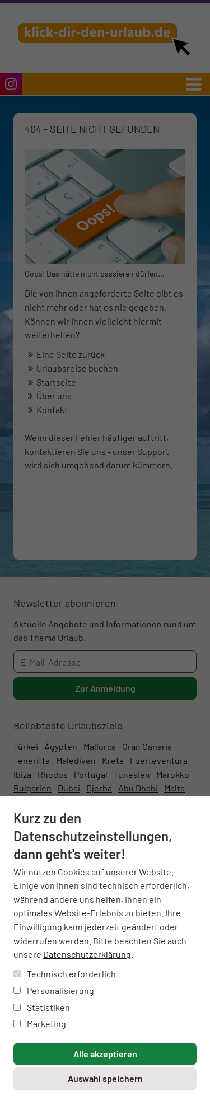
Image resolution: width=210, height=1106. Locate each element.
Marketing (39, 1023)
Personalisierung (53, 990)
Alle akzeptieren (105, 1053)
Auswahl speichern (105, 1078)
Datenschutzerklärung (87, 954)
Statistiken (41, 1007)
